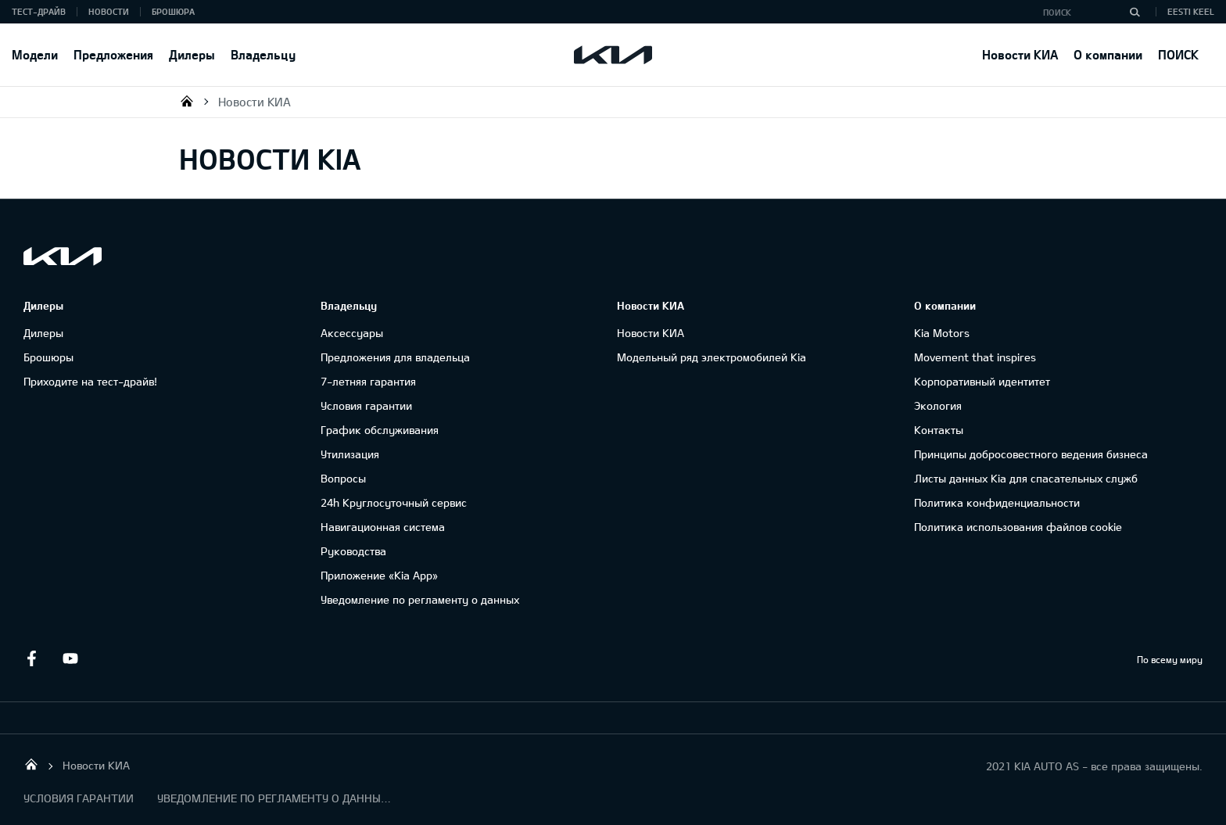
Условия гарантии (366, 405)
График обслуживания (380, 429)
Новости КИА (1020, 54)
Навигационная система (383, 526)
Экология (938, 405)
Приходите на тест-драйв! (90, 381)
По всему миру (1170, 659)
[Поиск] (1134, 11)
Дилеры (192, 54)
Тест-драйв (39, 11)
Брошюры (48, 357)
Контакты (938, 429)
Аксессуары (352, 332)
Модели (35, 54)
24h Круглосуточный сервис (394, 502)
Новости (108, 11)
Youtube (70, 658)
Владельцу (263, 54)
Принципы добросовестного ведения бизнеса (1031, 454)
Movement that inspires (975, 357)
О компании (1108, 54)
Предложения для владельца (395, 357)
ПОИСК (1178, 54)
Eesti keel (1190, 11)
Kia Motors (942, 332)
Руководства (353, 551)
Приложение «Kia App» (379, 575)
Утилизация (350, 454)
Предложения (113, 54)
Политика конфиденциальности (997, 502)
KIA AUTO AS (187, 101)
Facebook (31, 658)
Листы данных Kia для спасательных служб (1026, 478)
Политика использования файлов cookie (1018, 526)
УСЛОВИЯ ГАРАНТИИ (78, 798)
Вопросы (343, 478)
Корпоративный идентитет (982, 381)
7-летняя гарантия (368, 381)
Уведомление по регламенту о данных (420, 599)
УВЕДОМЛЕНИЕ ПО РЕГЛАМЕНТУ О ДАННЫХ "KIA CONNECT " (274, 798)
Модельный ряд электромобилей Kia (711, 357)
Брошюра (173, 11)
